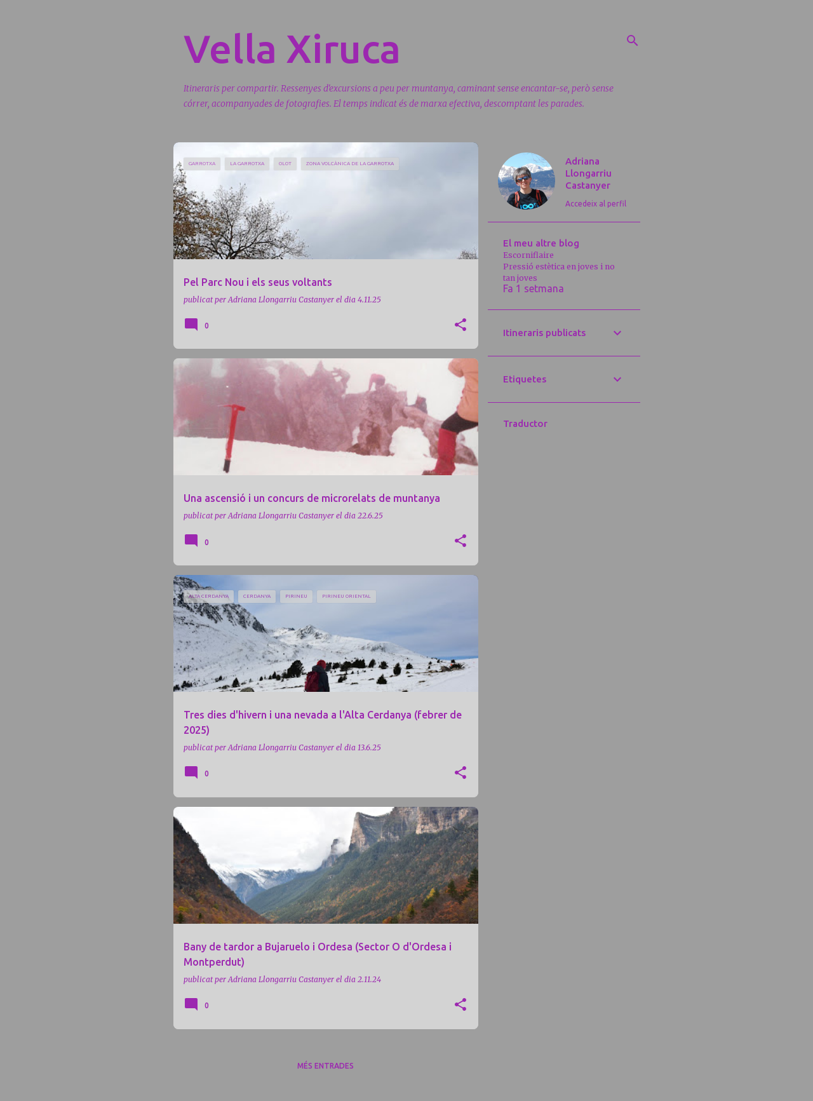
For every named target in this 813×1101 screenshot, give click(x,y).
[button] (460, 325)
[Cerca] (632, 40)
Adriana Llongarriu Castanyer (588, 173)
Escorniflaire (528, 255)
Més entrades (325, 1066)
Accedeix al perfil (595, 203)
